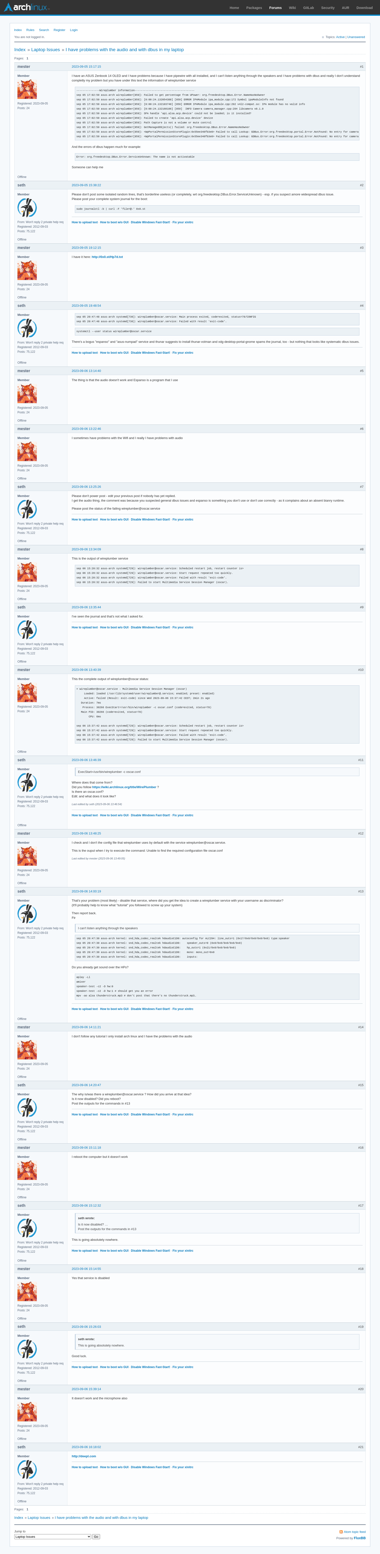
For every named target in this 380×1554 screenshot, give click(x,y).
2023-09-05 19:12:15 (86, 247)
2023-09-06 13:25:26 (86, 487)
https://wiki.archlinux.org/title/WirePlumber (124, 787)
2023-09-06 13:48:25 (86, 833)
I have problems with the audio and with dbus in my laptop (125, 49)
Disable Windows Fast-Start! (150, 222)
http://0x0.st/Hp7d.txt (107, 257)
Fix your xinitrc (183, 222)
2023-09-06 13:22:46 (86, 429)
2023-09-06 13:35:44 (86, 607)
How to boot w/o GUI (114, 222)
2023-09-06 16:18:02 (86, 1447)
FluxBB (360, 1538)
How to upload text (85, 222)
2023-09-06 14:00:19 (86, 891)
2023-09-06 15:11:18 (86, 1147)
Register (59, 30)
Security (328, 8)
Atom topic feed (355, 1532)
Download (364, 8)
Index (18, 30)
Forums (275, 8)
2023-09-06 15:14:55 (86, 1269)
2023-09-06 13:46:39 (86, 760)
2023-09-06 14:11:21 (86, 1027)
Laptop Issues (45, 49)
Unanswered (356, 37)
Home (234, 8)
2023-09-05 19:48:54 (86, 305)
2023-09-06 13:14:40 (86, 371)
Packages (254, 8)
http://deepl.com (84, 1456)
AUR (345, 8)
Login (74, 30)
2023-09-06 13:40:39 (86, 670)
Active (340, 37)
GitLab (308, 8)
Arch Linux (27, 7)
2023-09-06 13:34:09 (86, 549)
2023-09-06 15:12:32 (86, 1205)
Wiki (292, 8)
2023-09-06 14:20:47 (86, 1085)
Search (44, 30)
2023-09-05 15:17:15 (86, 66)
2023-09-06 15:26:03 (86, 1327)
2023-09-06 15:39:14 (86, 1389)
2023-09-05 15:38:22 (86, 185)
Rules (30, 30)
